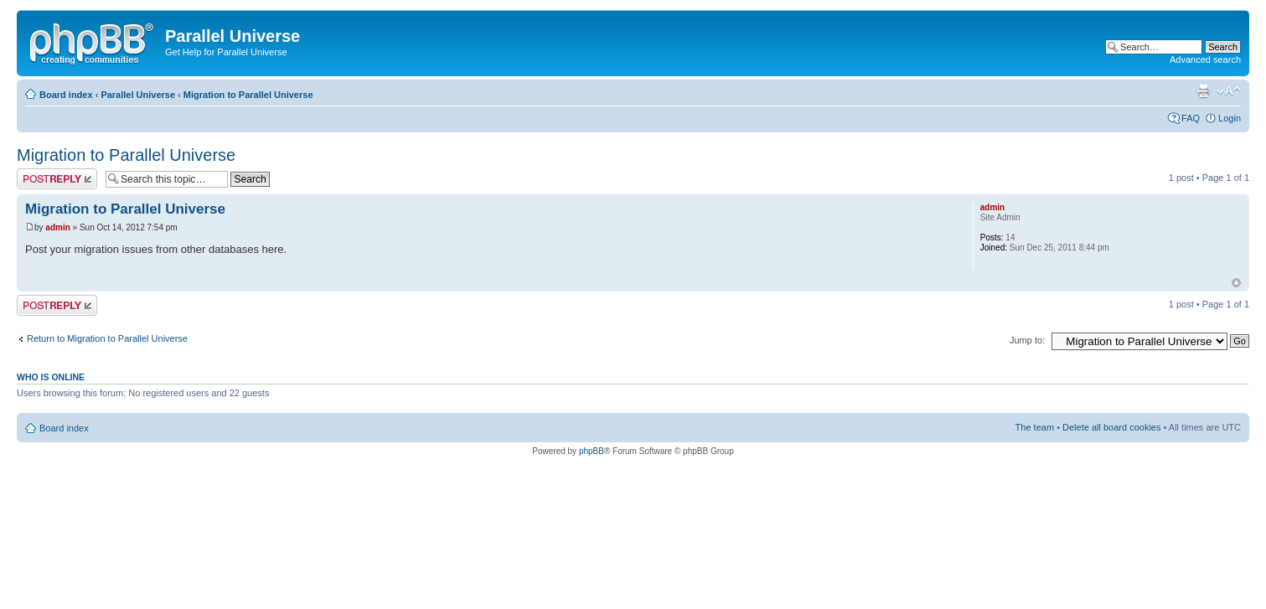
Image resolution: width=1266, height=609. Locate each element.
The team (1034, 427)
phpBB (591, 451)
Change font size (1229, 91)
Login (1229, 118)
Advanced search (1205, 59)
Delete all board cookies (1111, 427)
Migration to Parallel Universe (248, 95)
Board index (66, 95)
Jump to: (1027, 340)
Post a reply (57, 178)
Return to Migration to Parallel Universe (107, 338)
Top (1236, 282)
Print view (1203, 91)
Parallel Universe (138, 95)
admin (57, 227)
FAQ (1190, 118)
